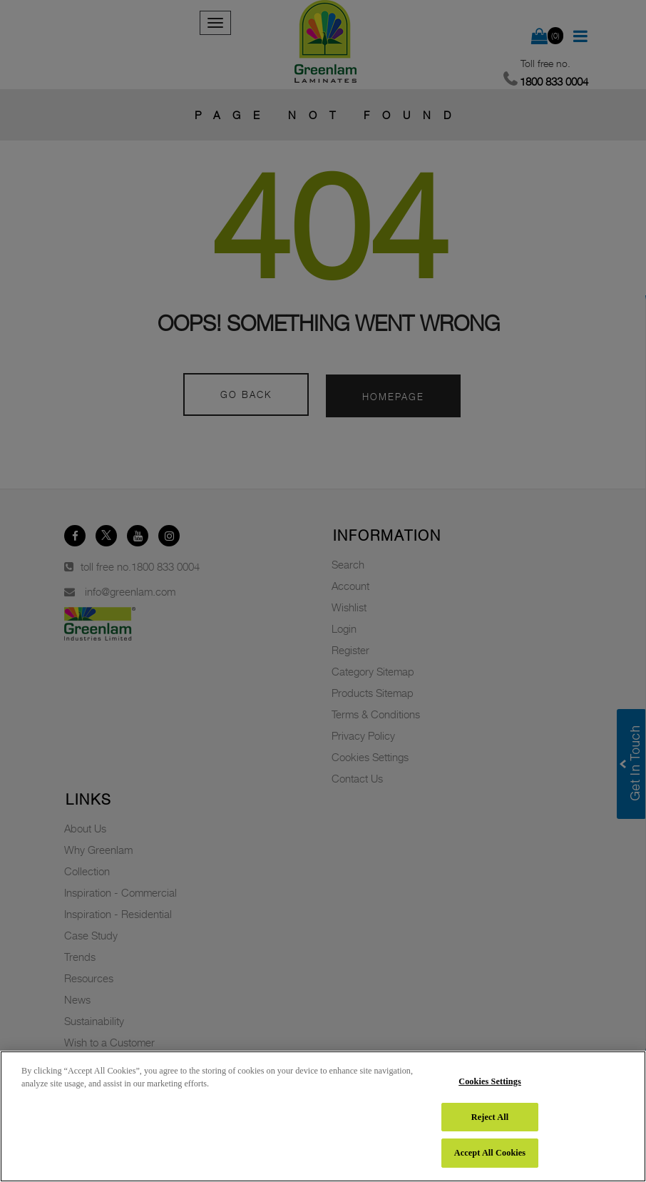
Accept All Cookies (489, 1153)
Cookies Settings (489, 1081)
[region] (323, 1116)
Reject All (489, 1117)
